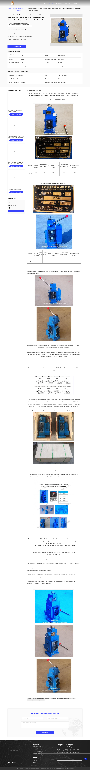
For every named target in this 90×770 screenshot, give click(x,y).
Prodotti (51, 3)
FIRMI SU (78, 759)
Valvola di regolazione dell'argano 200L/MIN (66, 698)
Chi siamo (59, 3)
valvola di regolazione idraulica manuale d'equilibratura (44, 698)
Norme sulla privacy (20, 768)
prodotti (13, 8)
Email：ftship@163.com (13, 750)
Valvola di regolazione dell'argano (20, 9)
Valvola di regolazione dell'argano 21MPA (35, 699)
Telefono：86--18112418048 (14, 747)
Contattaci (67, 3)
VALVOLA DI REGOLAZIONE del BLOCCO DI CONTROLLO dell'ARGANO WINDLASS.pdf (54, 545)
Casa (45, 3)
